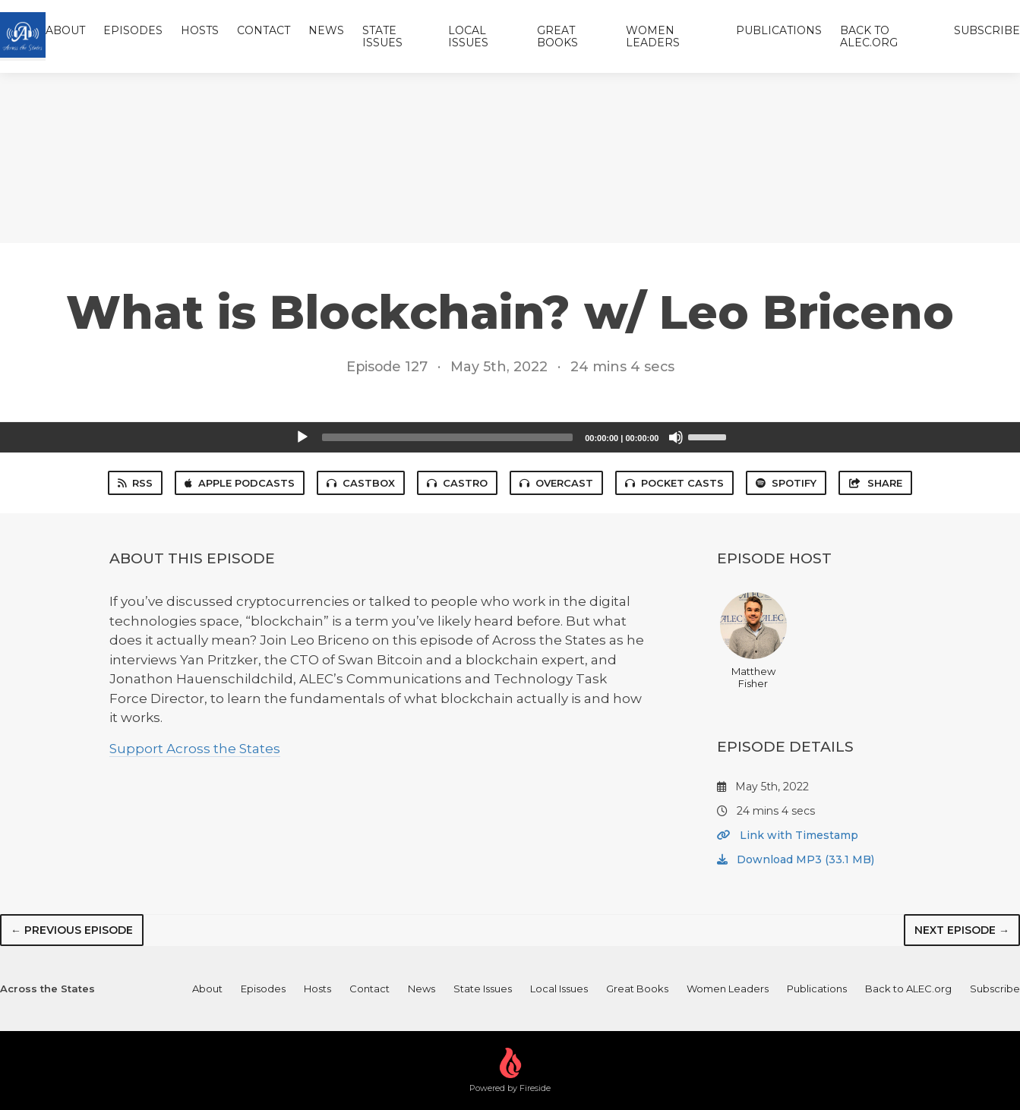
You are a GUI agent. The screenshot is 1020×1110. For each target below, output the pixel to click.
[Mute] (676, 437)
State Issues (382, 36)
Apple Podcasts (240, 483)
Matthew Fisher (753, 640)
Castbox (361, 483)
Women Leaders (653, 36)
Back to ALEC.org (869, 36)
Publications (779, 30)
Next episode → (961, 930)
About (65, 30)
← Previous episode (72, 930)
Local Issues (468, 36)
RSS (135, 483)
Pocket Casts (674, 483)
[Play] (302, 437)
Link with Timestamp (787, 835)
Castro (457, 483)
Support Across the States (194, 748)
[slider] (447, 437)
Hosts (200, 30)
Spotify (786, 483)
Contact (263, 30)
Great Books (557, 36)
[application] (510, 437)
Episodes (133, 30)
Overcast (556, 483)
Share (875, 483)
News (326, 30)
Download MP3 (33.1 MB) (795, 859)
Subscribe (987, 30)
